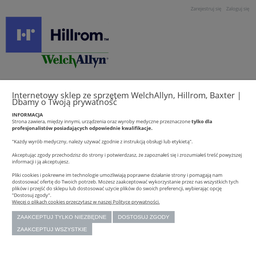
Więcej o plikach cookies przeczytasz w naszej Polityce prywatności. (86, 201)
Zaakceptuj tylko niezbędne (62, 217)
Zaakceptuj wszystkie (52, 229)
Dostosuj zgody (143, 217)
